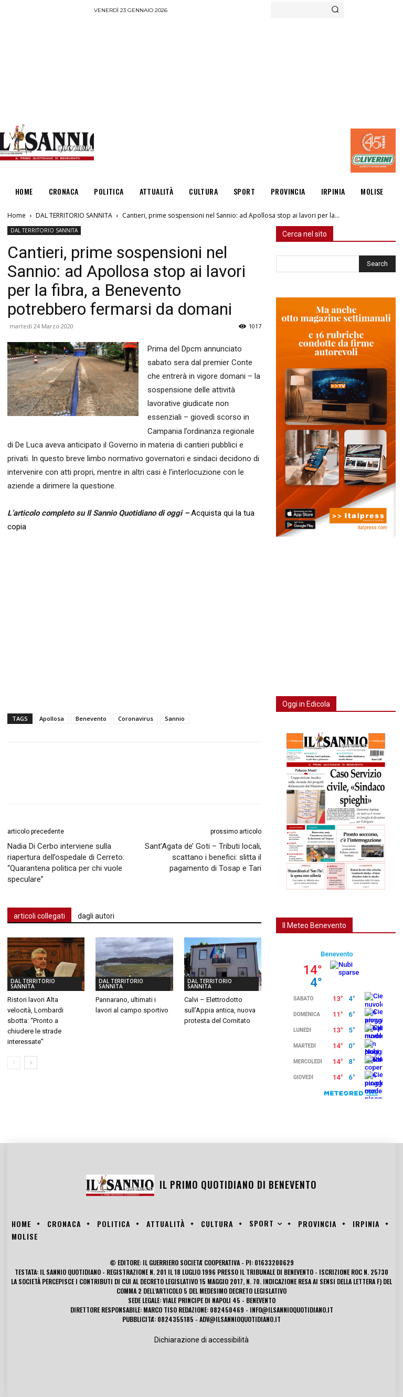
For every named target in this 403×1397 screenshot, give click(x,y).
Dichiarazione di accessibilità (201, 1340)
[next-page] (30, 1062)
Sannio (175, 718)
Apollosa (51, 718)
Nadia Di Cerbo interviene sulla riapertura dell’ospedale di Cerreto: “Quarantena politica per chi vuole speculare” (65, 862)
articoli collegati (39, 916)
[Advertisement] (248, 97)
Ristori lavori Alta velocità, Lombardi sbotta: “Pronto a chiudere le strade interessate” (35, 1021)
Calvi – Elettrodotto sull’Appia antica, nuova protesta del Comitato (220, 1010)
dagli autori (96, 916)
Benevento (91, 718)
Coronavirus (135, 718)
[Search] (335, 10)
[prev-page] (13, 1062)
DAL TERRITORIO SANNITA (74, 215)
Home (16, 215)
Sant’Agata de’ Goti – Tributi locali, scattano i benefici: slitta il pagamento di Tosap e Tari (203, 857)
